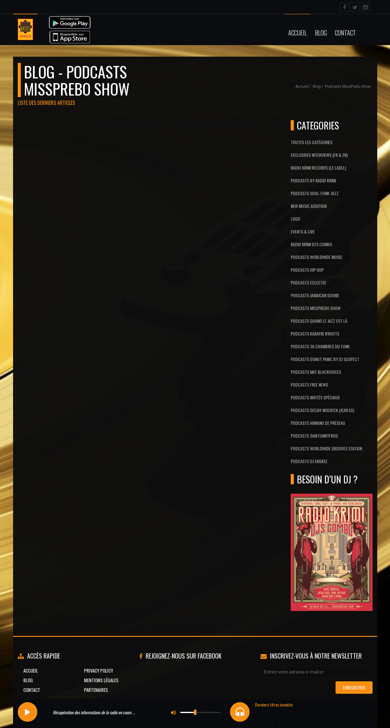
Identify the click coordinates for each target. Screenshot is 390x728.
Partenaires (96, 689)
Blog (321, 32)
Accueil (297, 32)
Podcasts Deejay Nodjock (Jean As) (322, 410)
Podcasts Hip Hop (307, 269)
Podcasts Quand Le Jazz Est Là (319, 320)
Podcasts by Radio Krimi (313, 180)
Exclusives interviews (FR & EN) (319, 155)
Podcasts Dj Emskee (309, 461)
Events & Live (303, 231)
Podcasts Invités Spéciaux (315, 397)
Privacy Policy (98, 670)
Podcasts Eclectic (308, 282)
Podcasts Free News (309, 384)
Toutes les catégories (311, 142)
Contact (345, 32)
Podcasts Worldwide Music (316, 257)
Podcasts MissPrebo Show (348, 86)
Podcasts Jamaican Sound (315, 295)
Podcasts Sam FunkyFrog (314, 435)
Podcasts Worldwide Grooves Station (326, 448)
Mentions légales (101, 680)
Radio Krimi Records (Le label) (318, 167)
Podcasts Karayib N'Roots (315, 333)
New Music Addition (309, 206)
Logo (295, 218)
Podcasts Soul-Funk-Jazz (315, 193)
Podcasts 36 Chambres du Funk (320, 346)
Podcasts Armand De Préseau (318, 423)
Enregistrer (354, 687)
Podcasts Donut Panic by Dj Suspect (325, 359)
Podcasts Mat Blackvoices (316, 372)
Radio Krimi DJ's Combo (311, 244)
